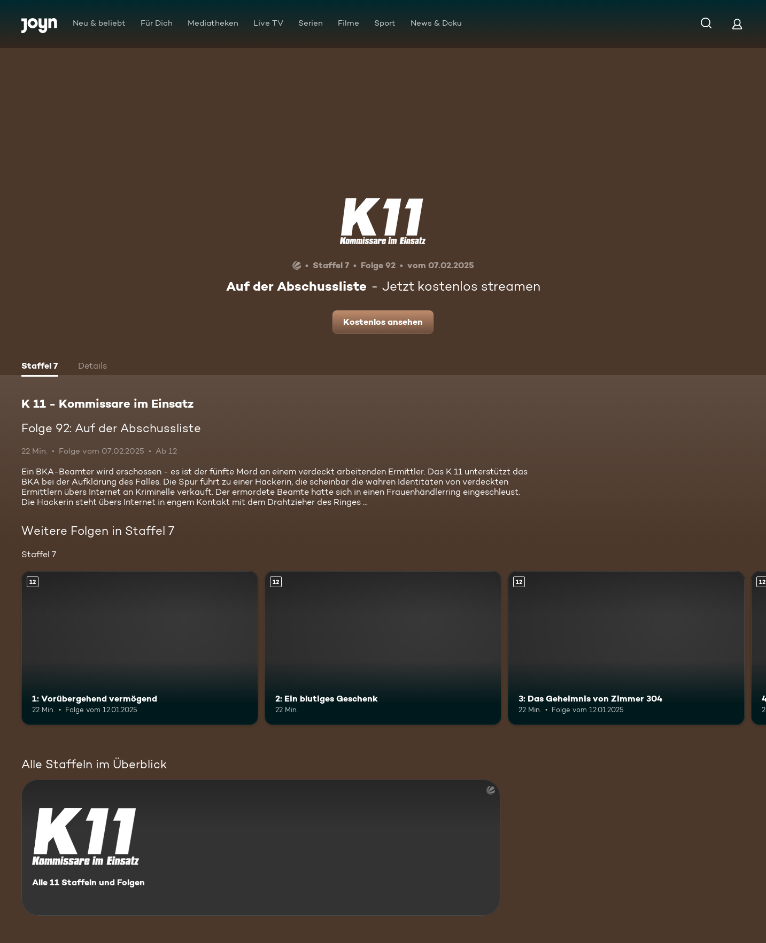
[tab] (39, 367)
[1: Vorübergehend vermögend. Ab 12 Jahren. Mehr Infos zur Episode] (139, 648)
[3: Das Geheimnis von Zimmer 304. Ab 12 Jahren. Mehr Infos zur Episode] (626, 648)
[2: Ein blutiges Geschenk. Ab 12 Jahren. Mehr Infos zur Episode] (383, 648)
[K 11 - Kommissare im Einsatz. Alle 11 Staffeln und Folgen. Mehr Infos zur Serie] (260, 848)
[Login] (737, 23)
